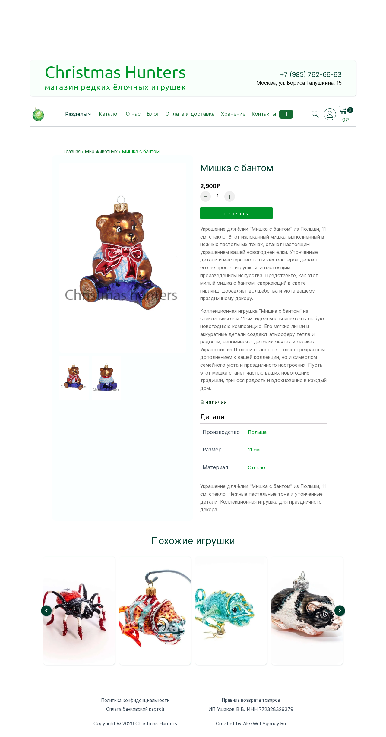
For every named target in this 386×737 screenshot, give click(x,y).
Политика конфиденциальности (135, 700)
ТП (286, 114)
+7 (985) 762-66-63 (306, 75)
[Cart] (346, 110)
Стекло (256, 467)
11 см (254, 449)
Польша (257, 432)
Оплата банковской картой (135, 709)
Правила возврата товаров (251, 700)
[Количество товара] (217, 196)
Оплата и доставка (190, 114)
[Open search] (314, 115)
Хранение (233, 114)
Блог (153, 114)
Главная (72, 152)
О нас (133, 114)
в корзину (236, 213)
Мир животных (102, 152)
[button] (79, 115)
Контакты (264, 114)
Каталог (109, 114)
